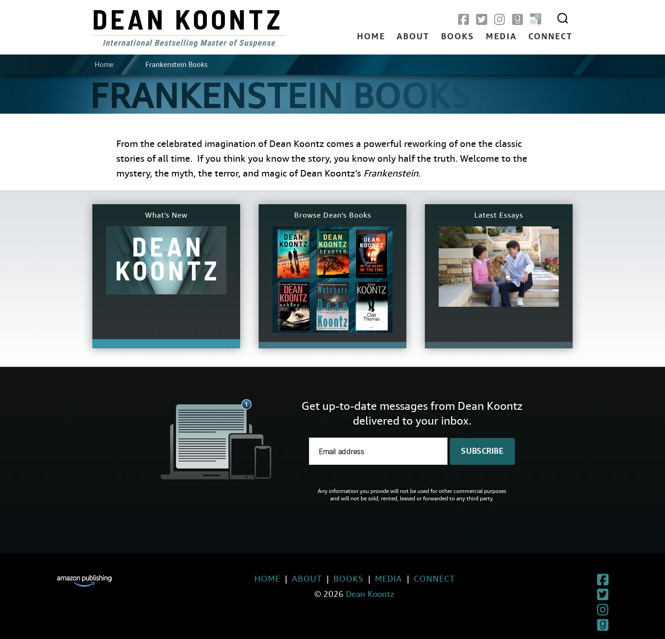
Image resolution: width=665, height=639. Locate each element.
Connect (550, 37)
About (413, 37)
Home (371, 37)
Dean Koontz (188, 18)
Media (501, 37)
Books (457, 37)
